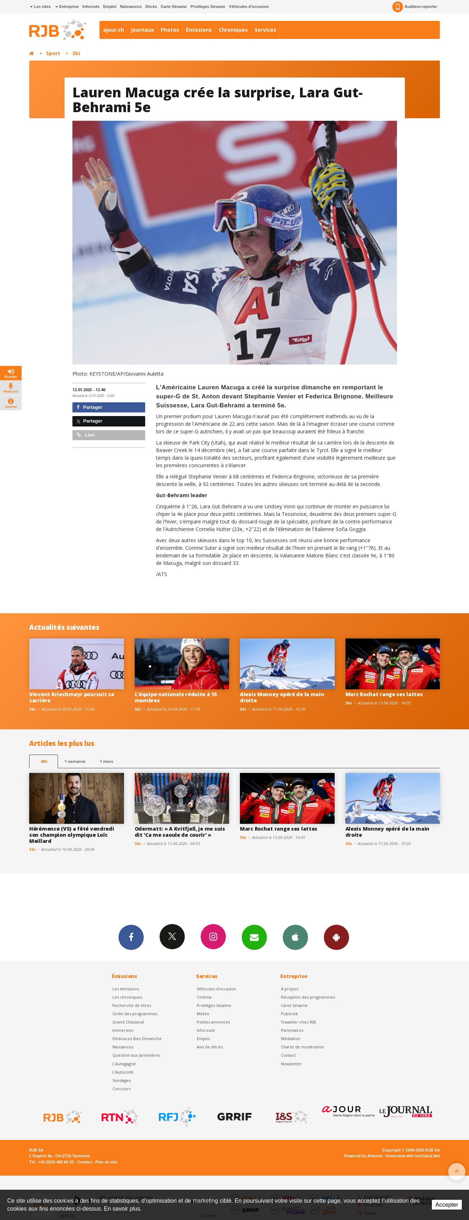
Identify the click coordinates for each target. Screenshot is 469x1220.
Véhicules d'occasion (249, 6)
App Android (336, 937)
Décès (151, 6)
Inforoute (91, 6)
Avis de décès (210, 1046)
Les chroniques (127, 997)
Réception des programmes (308, 997)
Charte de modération (302, 1046)
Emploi (109, 6)
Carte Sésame (174, 6)
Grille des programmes (134, 1013)
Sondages (121, 1080)
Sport (53, 53)
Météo (203, 1013)
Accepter (447, 1205)
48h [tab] (43, 761)
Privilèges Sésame (208, 6)
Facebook (131, 937)
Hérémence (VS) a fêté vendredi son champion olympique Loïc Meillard (71, 834)
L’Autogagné (124, 1063)
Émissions (199, 29)
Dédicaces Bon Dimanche (137, 1038)
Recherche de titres (131, 1005)
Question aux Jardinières (136, 1055)
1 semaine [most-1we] (74, 761)
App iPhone (295, 937)
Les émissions (125, 988)
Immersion (123, 1030)
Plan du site (106, 1162)
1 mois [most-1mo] (106, 761)
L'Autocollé (123, 1072)
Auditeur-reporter (414, 6)
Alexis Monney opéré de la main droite (282, 697)
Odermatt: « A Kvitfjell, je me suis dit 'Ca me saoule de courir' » (180, 831)
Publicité (289, 1013)
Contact (288, 1055)
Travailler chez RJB (298, 1022)
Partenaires (292, 1030)
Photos (170, 29)
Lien (86, 435)
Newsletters (254, 937)
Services (265, 29)
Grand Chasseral (128, 1022)
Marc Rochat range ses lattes (384, 694)
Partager (89, 407)
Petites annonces (213, 1022)
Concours (121, 1088)
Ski (76, 53)
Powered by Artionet (363, 1156)
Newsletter (291, 1063)
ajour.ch (113, 29)
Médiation (290, 1038)
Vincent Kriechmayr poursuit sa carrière (71, 697)
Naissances (131, 6)
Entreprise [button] (67, 6)
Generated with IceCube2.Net (413, 1156)
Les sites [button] (40, 6)
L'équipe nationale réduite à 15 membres (176, 697)
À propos (289, 988)
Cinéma (204, 997)
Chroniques (233, 29)
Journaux (142, 29)
